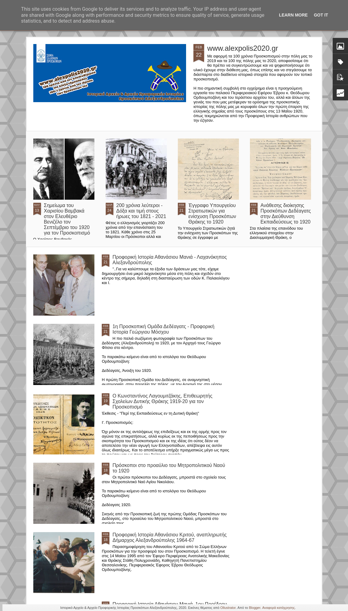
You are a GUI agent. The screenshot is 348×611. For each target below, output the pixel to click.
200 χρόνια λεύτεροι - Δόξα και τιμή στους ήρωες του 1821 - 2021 (141, 211)
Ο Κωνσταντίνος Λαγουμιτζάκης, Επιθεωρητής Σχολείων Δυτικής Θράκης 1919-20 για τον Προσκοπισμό (162, 401)
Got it (321, 15)
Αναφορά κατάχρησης (278, 607)
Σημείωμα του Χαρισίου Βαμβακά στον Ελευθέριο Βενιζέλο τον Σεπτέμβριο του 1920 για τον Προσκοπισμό (67, 219)
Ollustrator (228, 607)
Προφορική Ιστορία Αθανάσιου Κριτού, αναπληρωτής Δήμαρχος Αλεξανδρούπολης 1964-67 (169, 537)
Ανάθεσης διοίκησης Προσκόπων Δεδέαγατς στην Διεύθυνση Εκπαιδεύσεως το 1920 (286, 213)
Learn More (293, 15)
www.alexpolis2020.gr (242, 48)
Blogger (254, 607)
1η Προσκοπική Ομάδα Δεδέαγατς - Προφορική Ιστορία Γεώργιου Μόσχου (163, 329)
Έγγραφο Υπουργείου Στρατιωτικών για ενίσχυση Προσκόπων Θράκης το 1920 (212, 213)
